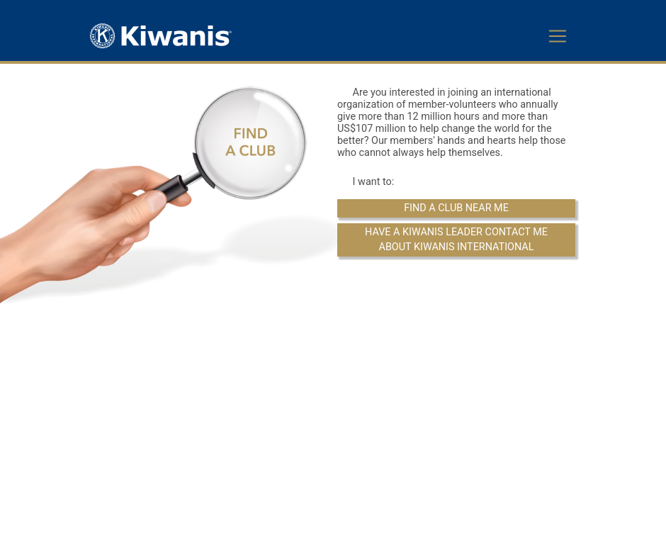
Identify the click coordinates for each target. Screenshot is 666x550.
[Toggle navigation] (557, 36)
